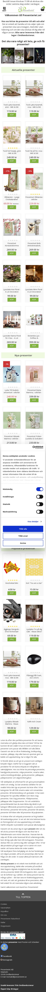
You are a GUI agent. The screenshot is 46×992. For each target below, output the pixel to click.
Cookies (4, 904)
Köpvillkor (4, 911)
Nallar (3, 922)
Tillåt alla (23, 529)
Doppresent (5, 926)
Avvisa (23, 543)
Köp (12, 115)
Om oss (4, 915)
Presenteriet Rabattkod (10, 918)
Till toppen (23, 896)
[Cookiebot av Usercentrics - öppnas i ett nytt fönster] (32, 447)
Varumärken (5, 908)
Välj (12, 639)
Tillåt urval (23, 536)
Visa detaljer (32, 521)
